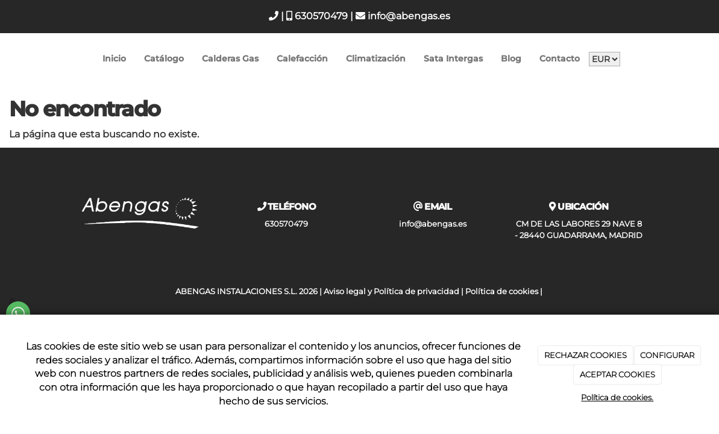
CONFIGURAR (667, 355)
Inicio (114, 58)
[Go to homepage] (6, 58)
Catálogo (164, 58)
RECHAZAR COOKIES (585, 355)
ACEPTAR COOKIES (617, 374)
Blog (511, 58)
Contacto (559, 58)
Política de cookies (501, 291)
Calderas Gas (230, 58)
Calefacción (302, 58)
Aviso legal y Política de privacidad (391, 291)
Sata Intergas (453, 58)
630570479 (317, 16)
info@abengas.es (403, 16)
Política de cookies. (617, 397)
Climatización (376, 58)
